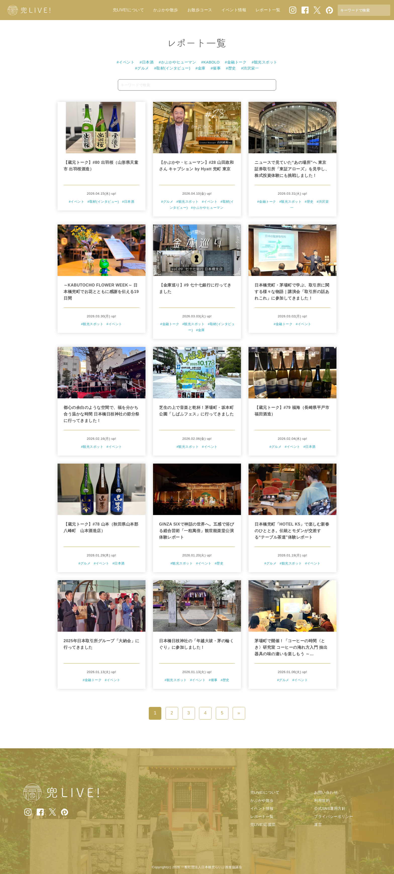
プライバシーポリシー (333, 816)
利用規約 (322, 800)
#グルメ (142, 68)
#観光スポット (264, 62)
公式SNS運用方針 (330, 808)
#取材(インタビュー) (172, 68)
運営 (318, 824)
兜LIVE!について (128, 10)
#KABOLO (210, 62)
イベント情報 (233, 10)
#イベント (125, 62)
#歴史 (231, 68)
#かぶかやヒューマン (177, 62)
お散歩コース (199, 10)
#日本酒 (147, 62)
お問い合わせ (325, 792)
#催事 (216, 68)
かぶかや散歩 (165, 10)
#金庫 (200, 68)
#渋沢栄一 (250, 68)
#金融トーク (236, 62)
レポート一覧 (268, 10)
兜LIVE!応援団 (263, 824)
